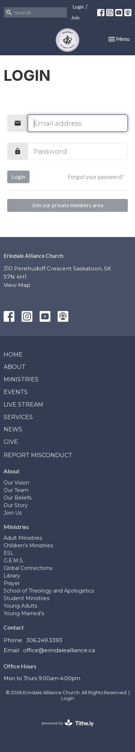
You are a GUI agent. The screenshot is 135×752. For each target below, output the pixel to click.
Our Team (16, 490)
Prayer (12, 583)
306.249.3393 (44, 640)
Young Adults (20, 606)
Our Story (16, 505)
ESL (9, 553)
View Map (17, 285)
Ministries (21, 379)
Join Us (13, 513)
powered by (68, 723)
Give (11, 441)
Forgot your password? (95, 176)
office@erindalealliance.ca (59, 650)
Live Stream (23, 404)
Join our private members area (67, 205)
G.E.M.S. (14, 560)
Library (12, 575)
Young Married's (24, 613)
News (13, 429)
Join (75, 17)
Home (13, 354)
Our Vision (16, 482)
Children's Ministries (28, 545)
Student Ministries (26, 598)
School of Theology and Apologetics (49, 591)
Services (18, 417)
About (15, 366)
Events (16, 392)
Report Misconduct (38, 455)
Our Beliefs (17, 498)
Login (78, 7)
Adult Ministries (23, 538)
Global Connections (28, 568)
